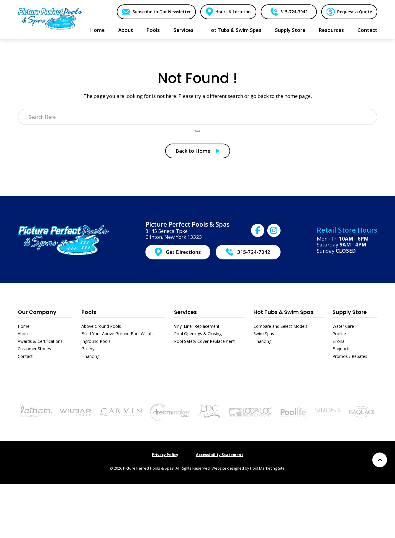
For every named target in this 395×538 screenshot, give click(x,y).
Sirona (338, 341)
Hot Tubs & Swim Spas (283, 312)
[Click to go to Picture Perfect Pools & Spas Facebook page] (257, 230)
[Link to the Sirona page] (328, 411)
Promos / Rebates (349, 356)
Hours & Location (232, 11)
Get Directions (183, 252)
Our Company (37, 312)
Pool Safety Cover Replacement (204, 341)
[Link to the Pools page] (35, 411)
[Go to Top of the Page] (379, 460)
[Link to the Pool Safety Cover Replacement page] (250, 411)
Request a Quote (354, 11)
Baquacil (340, 348)
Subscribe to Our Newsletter (161, 11)
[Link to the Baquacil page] (362, 411)
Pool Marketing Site (267, 468)
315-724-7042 (293, 11)
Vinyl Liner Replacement (196, 326)
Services (185, 312)
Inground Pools (96, 341)
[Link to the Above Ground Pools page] (75, 411)
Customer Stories (34, 348)
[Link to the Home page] (50, 18)
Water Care (343, 326)
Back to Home (193, 150)
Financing (90, 356)
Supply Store (349, 312)
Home (23, 326)
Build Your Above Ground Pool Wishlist (118, 333)
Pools (88, 312)
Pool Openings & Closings (199, 333)
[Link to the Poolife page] (294, 411)
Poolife (339, 333)
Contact (25, 356)
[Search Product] (197, 131)
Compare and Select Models (280, 326)
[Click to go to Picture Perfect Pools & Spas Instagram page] (274, 230)
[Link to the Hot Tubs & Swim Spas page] (170, 411)
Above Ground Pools (101, 326)
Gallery (87, 348)
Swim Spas (263, 333)
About (23, 333)
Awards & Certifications (40, 341)
